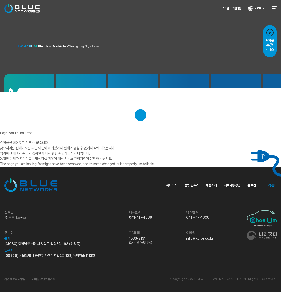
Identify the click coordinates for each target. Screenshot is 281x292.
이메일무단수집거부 (43, 279)
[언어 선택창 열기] (256, 8)
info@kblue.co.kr (199, 238)
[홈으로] (10, 90)
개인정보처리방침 (14, 279)
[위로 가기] (260, 156)
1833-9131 (150, 240)
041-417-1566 (140, 217)
